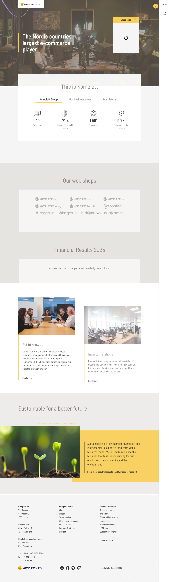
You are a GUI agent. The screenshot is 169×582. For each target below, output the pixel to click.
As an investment (107, 510)
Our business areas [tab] (80, 104)
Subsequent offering (109, 531)
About (61, 510)
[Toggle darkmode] (154, 4)
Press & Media (65, 524)
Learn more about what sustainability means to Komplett (112, 477)
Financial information (109, 517)
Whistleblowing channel (69, 521)
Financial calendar (108, 524)
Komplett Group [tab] (48, 104)
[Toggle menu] (165, 6)
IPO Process (105, 528)
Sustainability (65, 517)
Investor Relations (67, 528)
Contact (62, 531)
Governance (105, 521)
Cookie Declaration (108, 540)
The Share (104, 513)
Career (62, 513)
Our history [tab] (109, 104)
